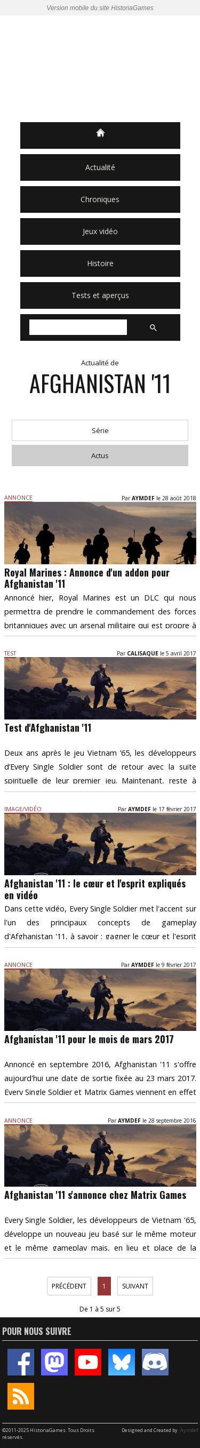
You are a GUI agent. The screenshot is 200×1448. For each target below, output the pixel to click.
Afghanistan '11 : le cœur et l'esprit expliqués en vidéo (95, 889)
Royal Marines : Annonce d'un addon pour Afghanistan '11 (87, 578)
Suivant (135, 1286)
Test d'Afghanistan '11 (47, 727)
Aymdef (189, 1430)
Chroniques (100, 199)
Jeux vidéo (100, 231)
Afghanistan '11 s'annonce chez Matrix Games (95, 1195)
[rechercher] (77, 327)
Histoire (100, 263)
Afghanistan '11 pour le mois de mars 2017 (89, 1039)
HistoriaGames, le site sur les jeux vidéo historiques (100, 68)
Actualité (100, 167)
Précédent (69, 1286)
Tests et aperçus (100, 295)
